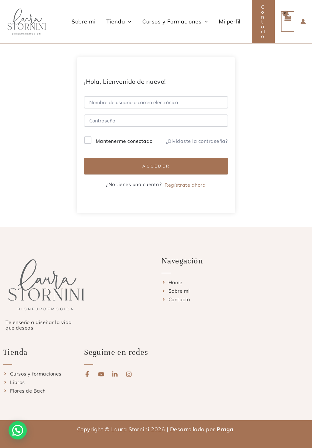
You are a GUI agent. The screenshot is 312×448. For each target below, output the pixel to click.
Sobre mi (83, 21)
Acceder (156, 166)
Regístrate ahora (185, 185)
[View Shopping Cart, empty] (287, 21)
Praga (226, 429)
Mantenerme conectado (124, 141)
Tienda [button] (118, 21)
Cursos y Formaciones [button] (175, 21)
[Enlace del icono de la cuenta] (303, 21)
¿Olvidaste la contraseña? (197, 141)
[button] (128, 21)
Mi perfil (229, 21)
